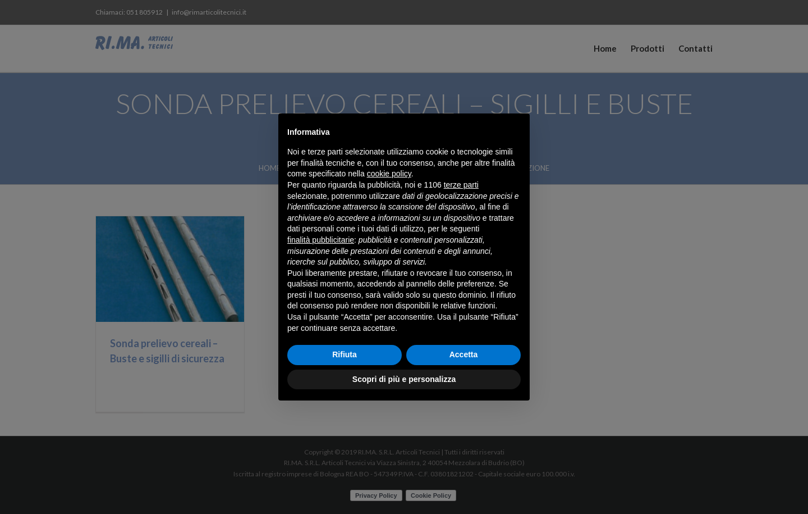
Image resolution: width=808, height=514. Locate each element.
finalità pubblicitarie (320, 239)
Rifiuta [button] (344, 354)
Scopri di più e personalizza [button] (404, 379)
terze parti (461, 184)
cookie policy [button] (389, 173)
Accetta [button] (463, 354)
